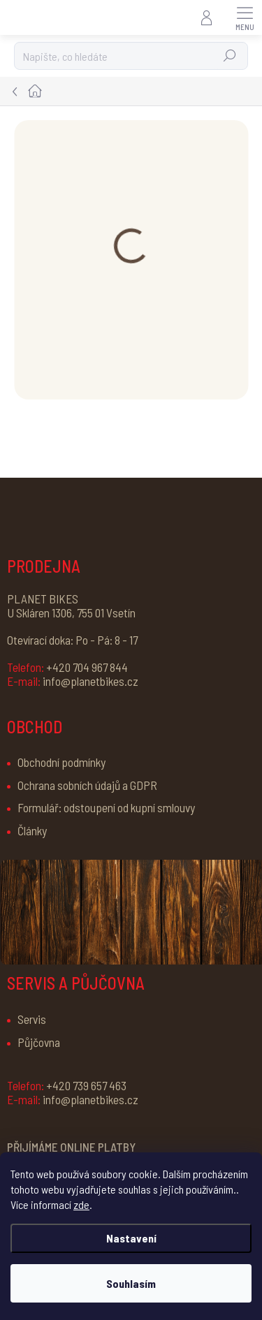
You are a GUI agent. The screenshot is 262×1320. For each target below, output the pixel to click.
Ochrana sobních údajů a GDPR (87, 785)
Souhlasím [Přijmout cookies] (131, 1283)
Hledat (230, 56)
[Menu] (244, 17)
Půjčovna (38, 1042)
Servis (31, 1019)
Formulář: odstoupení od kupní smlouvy (106, 807)
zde (81, 1204)
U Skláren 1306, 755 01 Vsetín (71, 612)
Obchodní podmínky (61, 762)
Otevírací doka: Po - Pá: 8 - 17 (72, 640)
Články (32, 830)
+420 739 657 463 (66, 1085)
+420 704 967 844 (67, 667)
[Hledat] (131, 56)
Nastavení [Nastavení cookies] (131, 1238)
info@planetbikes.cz (72, 681)
